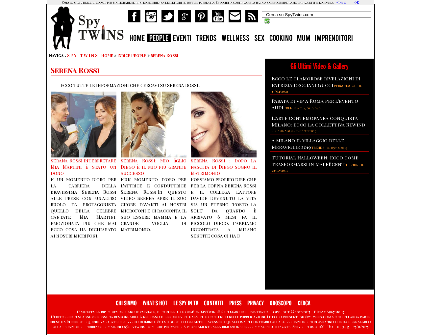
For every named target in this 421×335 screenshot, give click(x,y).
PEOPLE (158, 39)
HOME (137, 39)
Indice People (131, 55)
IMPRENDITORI (334, 39)
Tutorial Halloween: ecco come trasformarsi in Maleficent (315, 160)
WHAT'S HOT (155, 303)
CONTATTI (213, 303)
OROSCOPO (281, 303)
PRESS (235, 303)
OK (356, 2)
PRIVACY (255, 303)
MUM (303, 39)
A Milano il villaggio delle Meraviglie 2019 (308, 143)
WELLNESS (235, 39)
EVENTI (182, 39)
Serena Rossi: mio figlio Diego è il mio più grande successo (153, 166)
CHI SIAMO (126, 303)
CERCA (304, 303)
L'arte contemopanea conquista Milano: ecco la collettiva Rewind (318, 121)
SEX (259, 39)
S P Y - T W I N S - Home (90, 55)
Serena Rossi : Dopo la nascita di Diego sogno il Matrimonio (224, 166)
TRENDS (206, 39)
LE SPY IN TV (185, 303)
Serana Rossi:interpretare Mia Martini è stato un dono (83, 166)
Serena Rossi (164, 55)
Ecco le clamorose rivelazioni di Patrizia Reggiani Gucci (316, 81)
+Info (341, 2)
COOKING (280, 39)
